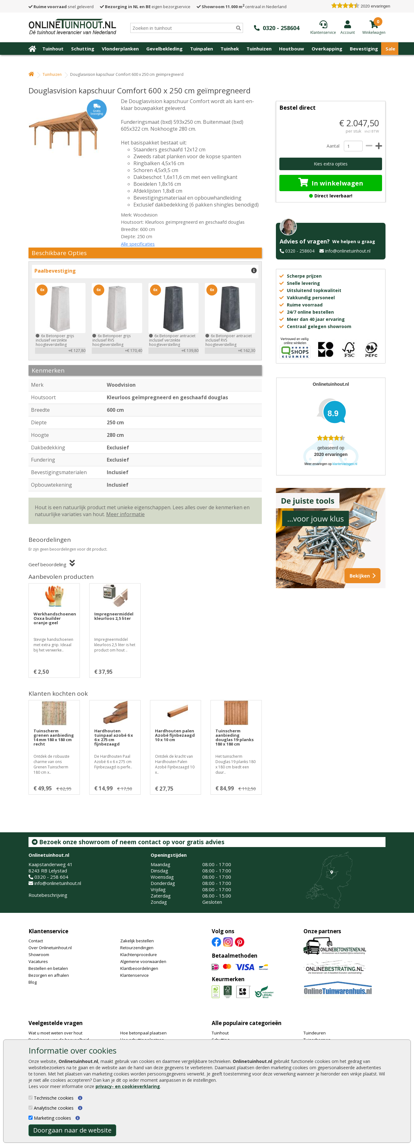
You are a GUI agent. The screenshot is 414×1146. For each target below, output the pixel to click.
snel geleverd (61, 6)
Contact (35, 941)
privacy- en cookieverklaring (128, 1086)
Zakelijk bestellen (137, 941)
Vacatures (38, 961)
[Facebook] (216, 942)
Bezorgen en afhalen (48, 975)
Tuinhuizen (259, 48)
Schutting (82, 48)
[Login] (347, 27)
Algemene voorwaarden (143, 961)
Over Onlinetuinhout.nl (50, 947)
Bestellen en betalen (48, 968)
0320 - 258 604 (51, 877)
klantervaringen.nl (345, 464)
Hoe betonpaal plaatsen (143, 1033)
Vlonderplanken (120, 48)
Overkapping (327, 48)
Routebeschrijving (47, 895)
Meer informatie (125, 514)
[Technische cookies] (30, 1098)
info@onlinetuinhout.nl (347, 251)
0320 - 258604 (299, 251)
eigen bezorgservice (145, 6)
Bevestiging (364, 48)
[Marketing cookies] (30, 1118)
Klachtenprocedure (138, 954)
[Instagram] (228, 942)
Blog (32, 982)
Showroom (38, 954)
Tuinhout (53, 48)
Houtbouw (291, 48)
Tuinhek (229, 48)
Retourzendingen (136, 947)
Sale (390, 48)
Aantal (333, 146)
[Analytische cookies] (30, 1108)
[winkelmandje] (374, 32)
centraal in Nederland (242, 6)
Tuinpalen (201, 48)
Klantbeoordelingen (139, 968)
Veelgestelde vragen (55, 1023)
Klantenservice (48, 931)
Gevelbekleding (164, 48)
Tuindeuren (314, 1033)
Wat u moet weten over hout (55, 1033)
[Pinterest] (239, 942)
